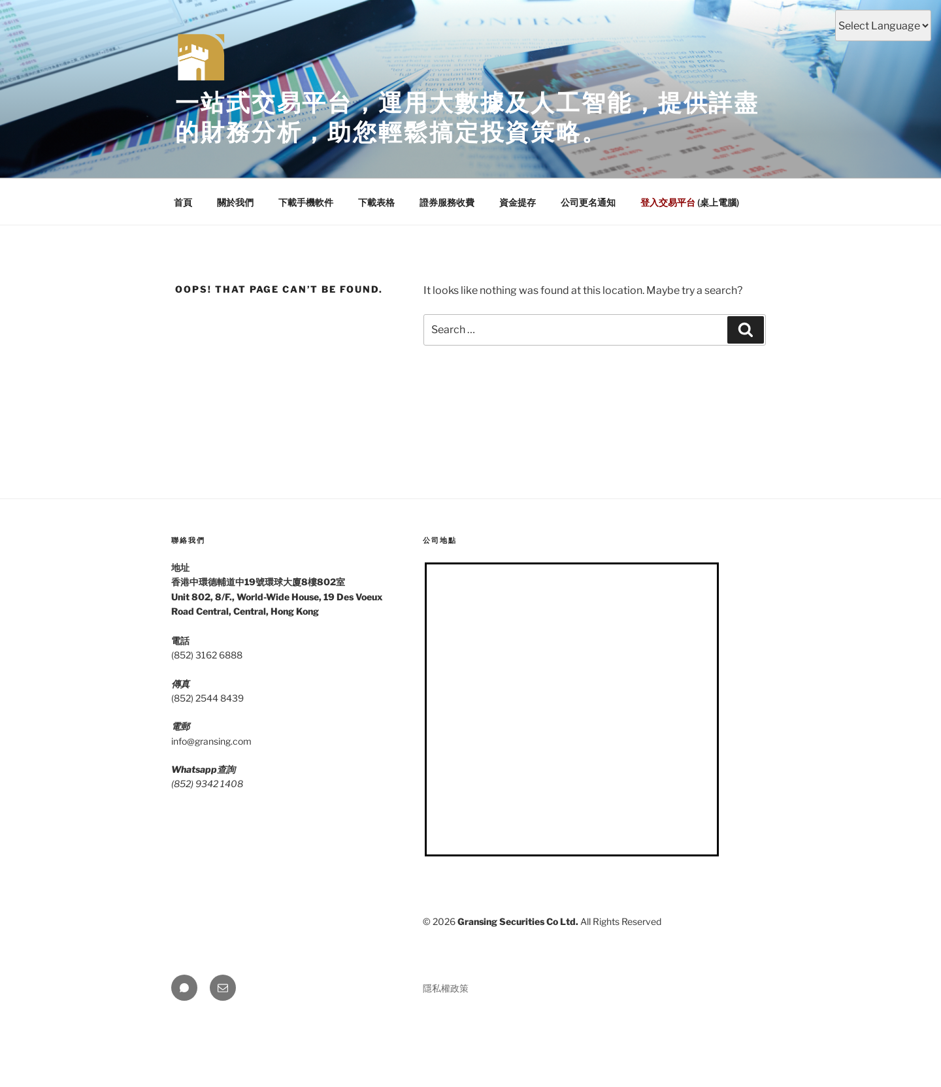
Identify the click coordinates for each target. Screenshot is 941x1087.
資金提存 (517, 202)
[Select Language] (883, 25)
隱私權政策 (446, 988)
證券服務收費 (447, 202)
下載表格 (376, 202)
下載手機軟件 (305, 202)
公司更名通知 (588, 202)
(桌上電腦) (689, 202)
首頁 (183, 202)
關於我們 (235, 202)
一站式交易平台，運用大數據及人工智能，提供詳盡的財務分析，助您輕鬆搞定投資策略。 (467, 117)
